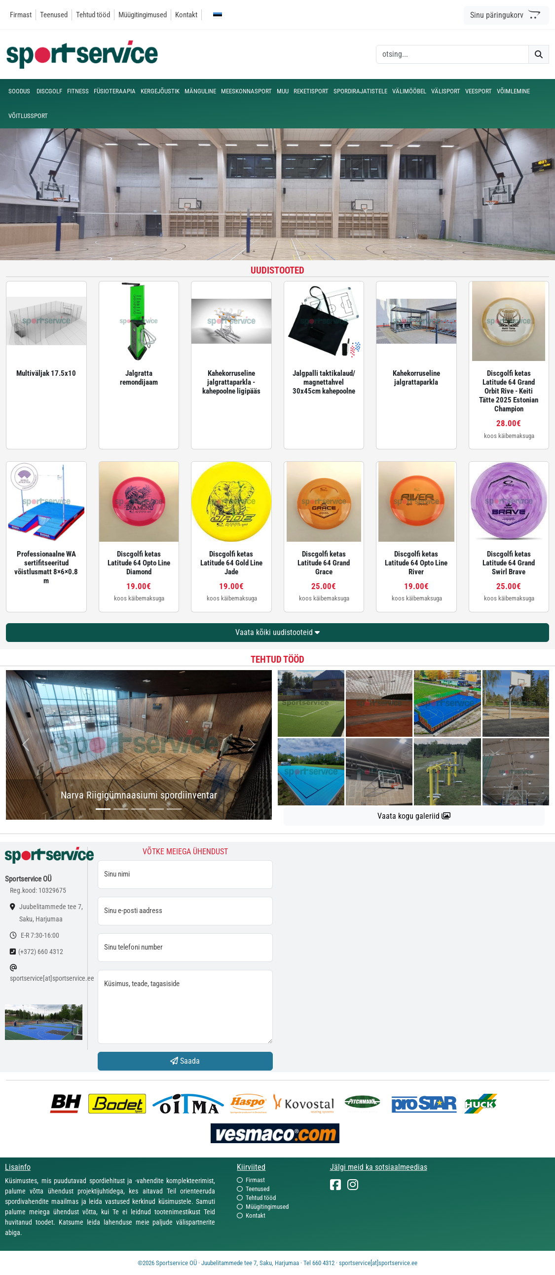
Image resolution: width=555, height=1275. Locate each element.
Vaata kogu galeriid (413, 816)
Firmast (21, 14)
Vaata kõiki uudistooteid (277, 632)
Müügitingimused (142, 14)
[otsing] (452, 54)
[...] (103, 809)
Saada (185, 1061)
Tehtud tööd (93, 14)
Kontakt (186, 14)
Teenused (54, 14)
